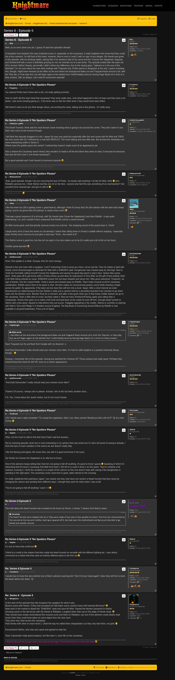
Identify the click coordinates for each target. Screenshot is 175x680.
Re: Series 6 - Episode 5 (19, 595)
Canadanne (134, 568)
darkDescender (135, 254)
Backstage (126, 5)
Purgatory (133, 85)
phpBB (72, 673)
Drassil (132, 501)
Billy (131, 39)
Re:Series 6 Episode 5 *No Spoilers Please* (30, 84)
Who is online (10, 658)
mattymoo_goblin (136, 120)
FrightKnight (134, 322)
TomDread (133, 410)
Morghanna (134, 604)
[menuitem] (23, 19)
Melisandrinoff (135, 173)
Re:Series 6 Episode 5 (18, 501)
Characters (99, 5)
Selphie (132, 430)
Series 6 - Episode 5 (18, 30)
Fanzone (138, 5)
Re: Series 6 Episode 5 (18, 568)
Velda (131, 209)
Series (148, 5)
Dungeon (113, 5)
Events (158, 5)
